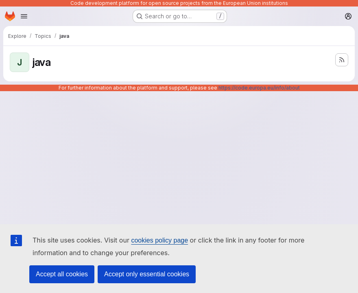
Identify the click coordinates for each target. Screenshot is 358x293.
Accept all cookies (62, 274)
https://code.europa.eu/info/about (259, 88)
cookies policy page (159, 240)
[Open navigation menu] (24, 16)
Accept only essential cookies (146, 274)
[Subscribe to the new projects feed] (341, 59)
